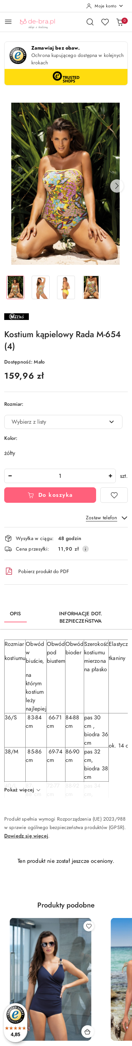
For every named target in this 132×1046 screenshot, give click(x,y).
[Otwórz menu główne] (8, 22)
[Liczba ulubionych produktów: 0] (105, 21)
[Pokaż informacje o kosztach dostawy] (85, 549)
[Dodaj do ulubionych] (114, 495)
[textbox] (55, 422)
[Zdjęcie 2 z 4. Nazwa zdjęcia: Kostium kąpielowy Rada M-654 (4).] (41, 287)
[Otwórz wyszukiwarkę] (90, 21)
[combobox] (63, 422)
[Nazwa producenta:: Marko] (16, 316)
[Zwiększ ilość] (110, 476)
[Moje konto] (105, 6)
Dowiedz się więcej (26, 836)
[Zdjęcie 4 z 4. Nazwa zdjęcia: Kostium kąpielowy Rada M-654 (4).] (91, 287)
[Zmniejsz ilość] (10, 476)
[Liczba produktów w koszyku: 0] (120, 21)
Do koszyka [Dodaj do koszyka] (50, 495)
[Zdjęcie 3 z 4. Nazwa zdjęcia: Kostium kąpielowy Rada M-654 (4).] (66, 287)
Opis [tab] (15, 613)
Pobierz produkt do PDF (36, 571)
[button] (117, 186)
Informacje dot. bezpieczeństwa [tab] (80, 617)
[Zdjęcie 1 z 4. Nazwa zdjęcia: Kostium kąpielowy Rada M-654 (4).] (15, 287)
